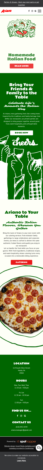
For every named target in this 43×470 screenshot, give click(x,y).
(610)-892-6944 (21, 427)
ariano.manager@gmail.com (21, 430)
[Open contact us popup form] (39, 448)
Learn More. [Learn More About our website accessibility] (21, 460)
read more (19, 66)
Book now (19, 133)
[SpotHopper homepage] (26, 441)
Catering (21, 262)
